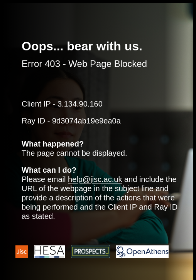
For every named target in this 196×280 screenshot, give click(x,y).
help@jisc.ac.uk (95, 179)
